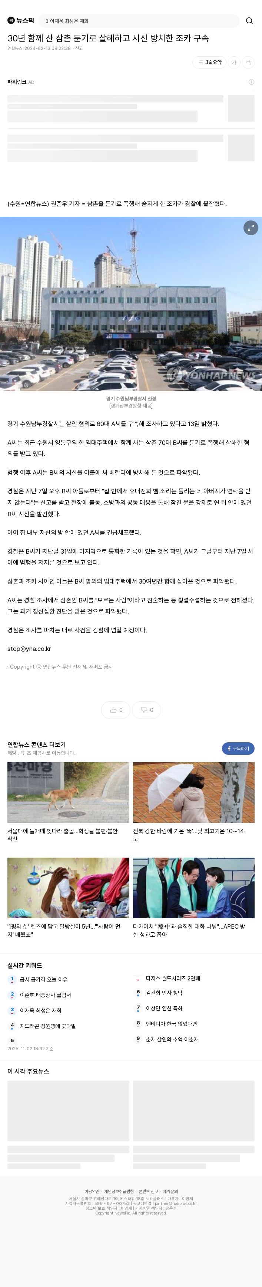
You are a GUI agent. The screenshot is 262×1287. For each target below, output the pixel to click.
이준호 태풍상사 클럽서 (45, 995)
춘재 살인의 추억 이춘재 (172, 1039)
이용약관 (91, 1191)
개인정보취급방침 (119, 1191)
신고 (79, 48)
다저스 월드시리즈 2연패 (173, 978)
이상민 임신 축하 (164, 1008)
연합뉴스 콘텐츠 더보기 (36, 745)
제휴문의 (170, 1191)
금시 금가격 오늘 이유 (44, 979)
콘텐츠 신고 (148, 1191)
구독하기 (238, 748)
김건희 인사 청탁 (164, 993)
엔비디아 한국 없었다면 (171, 1024)
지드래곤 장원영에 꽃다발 (48, 1026)
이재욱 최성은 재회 (41, 1010)
